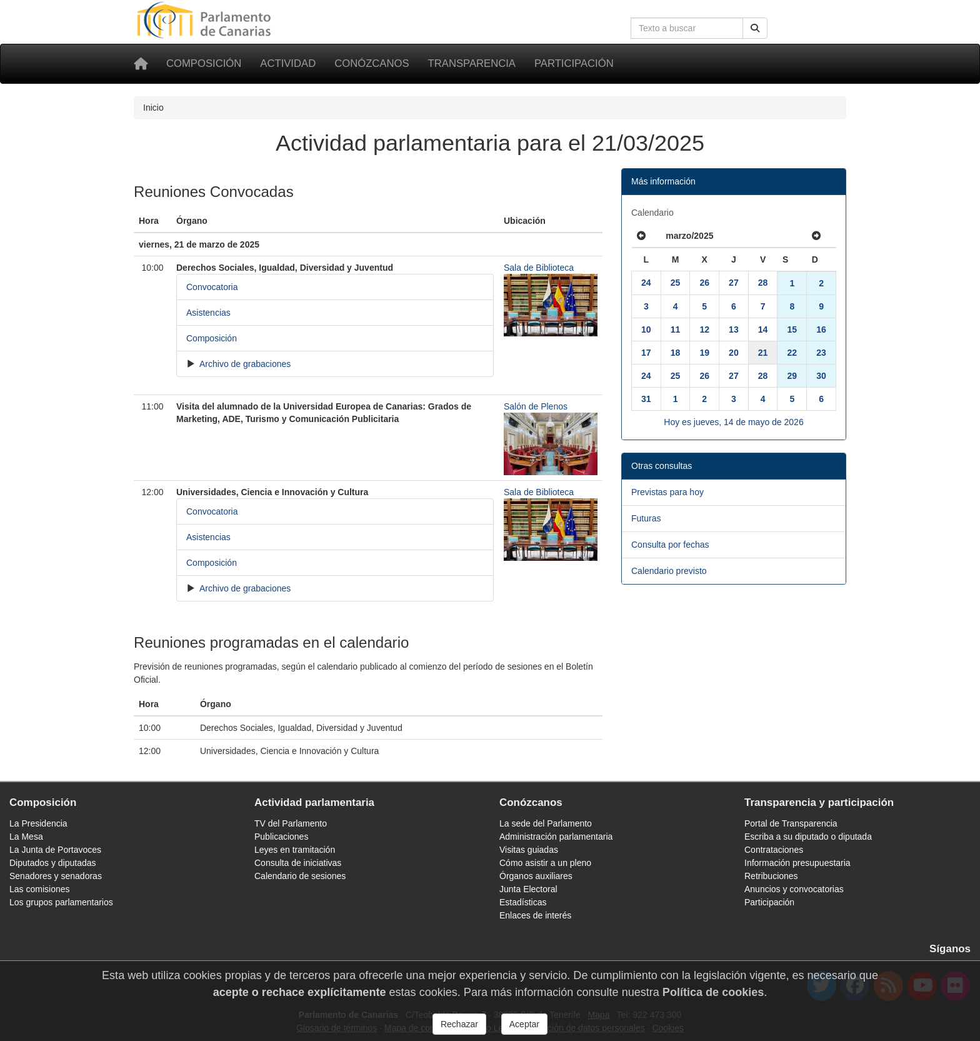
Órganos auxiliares (535, 876)
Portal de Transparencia (791, 823)
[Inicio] (140, 63)
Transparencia (472, 63)
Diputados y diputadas (52, 863)
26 (704, 283)
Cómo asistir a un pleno (545, 863)
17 (646, 353)
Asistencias (208, 313)
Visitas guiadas (528, 850)
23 (821, 353)
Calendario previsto (669, 571)
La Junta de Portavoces (55, 850)
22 (792, 353)
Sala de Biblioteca (539, 268)
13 (734, 329)
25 (676, 283)
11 (676, 329)
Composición (203, 63)
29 (792, 376)
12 (704, 329)
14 (763, 329)
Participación (574, 63)
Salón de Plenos (536, 406)
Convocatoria (212, 287)
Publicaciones (281, 837)
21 (763, 353)
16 (821, 329)
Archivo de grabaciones (244, 364)
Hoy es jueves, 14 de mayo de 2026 (733, 422)
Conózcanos (371, 63)
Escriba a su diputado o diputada (808, 837)
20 (734, 353)
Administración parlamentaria (555, 837)
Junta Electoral (528, 889)
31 (646, 399)
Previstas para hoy (667, 492)
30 (821, 376)
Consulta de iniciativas (297, 863)
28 (763, 283)
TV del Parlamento (290, 823)
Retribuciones (771, 876)
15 (792, 329)
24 (646, 283)
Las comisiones (39, 889)
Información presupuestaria (797, 863)
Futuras (646, 518)
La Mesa (26, 837)
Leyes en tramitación (294, 850)
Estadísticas (522, 902)
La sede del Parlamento (545, 823)
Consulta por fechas (670, 545)
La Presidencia (38, 823)
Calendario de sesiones (300, 876)
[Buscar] (755, 28)
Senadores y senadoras (55, 876)
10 (646, 329)
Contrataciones (773, 850)
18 (676, 353)
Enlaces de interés (535, 915)
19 (704, 353)
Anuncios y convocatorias (794, 889)
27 (734, 283)
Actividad (288, 63)
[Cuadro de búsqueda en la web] (687, 28)
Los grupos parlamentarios (61, 902)
